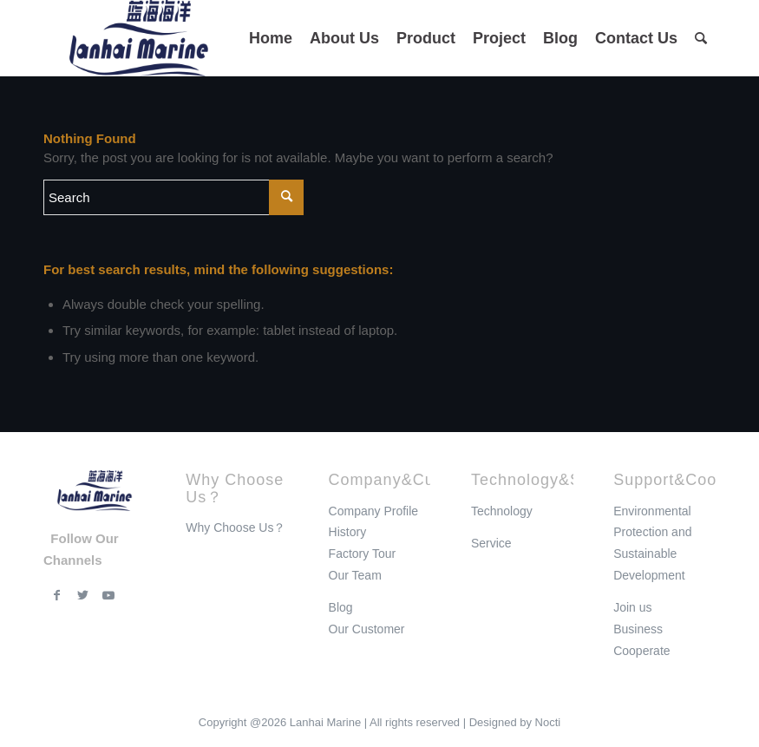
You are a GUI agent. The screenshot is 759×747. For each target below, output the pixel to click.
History (348, 532)
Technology (502, 511)
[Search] (701, 38)
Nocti (548, 722)
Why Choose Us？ (235, 527)
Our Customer (367, 629)
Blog (341, 607)
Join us (632, 607)
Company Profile (374, 511)
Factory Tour (362, 553)
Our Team (355, 575)
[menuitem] (270, 38)
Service (491, 543)
